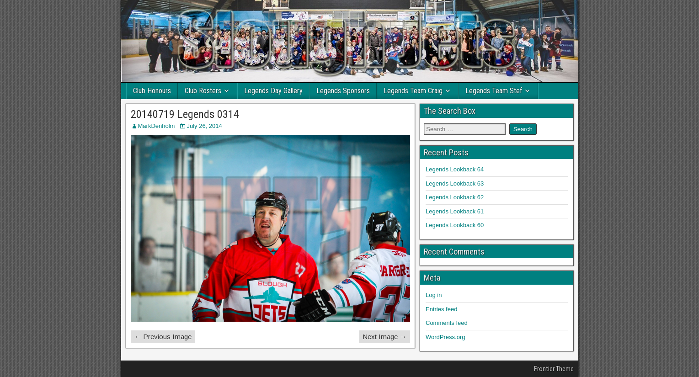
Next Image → (384, 336)
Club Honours (152, 90)
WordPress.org (445, 337)
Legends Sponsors (343, 90)
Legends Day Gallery (273, 90)
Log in (434, 295)
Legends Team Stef (493, 90)
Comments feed (447, 322)
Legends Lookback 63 (455, 183)
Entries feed (441, 309)
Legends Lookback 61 (455, 211)
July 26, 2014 (204, 125)
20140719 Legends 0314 (185, 114)
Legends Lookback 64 (455, 169)
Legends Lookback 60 (455, 225)
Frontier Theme (554, 369)
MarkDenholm (156, 125)
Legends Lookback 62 (455, 197)
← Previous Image (163, 336)
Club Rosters (203, 90)
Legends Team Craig (413, 90)
